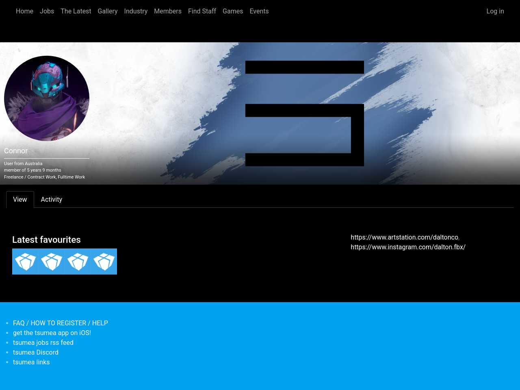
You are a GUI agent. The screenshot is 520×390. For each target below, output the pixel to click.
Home (24, 11)
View (20, 199)
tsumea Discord (35, 352)
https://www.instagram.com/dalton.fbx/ (408, 247)
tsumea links (31, 362)
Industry (136, 11)
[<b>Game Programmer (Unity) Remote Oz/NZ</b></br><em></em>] (104, 261)
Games (233, 11)
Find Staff (202, 11)
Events (259, 11)
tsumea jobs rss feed (43, 342)
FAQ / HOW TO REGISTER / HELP (60, 323)
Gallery (108, 11)
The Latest (76, 11)
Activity (51, 199)
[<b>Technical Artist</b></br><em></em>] (25, 261)
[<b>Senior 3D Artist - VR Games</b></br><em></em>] (51, 261)
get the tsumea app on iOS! (52, 333)
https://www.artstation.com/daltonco (404, 237)
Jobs (47, 11)
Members (168, 11)
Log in (495, 11)
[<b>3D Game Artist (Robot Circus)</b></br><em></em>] (78, 261)
